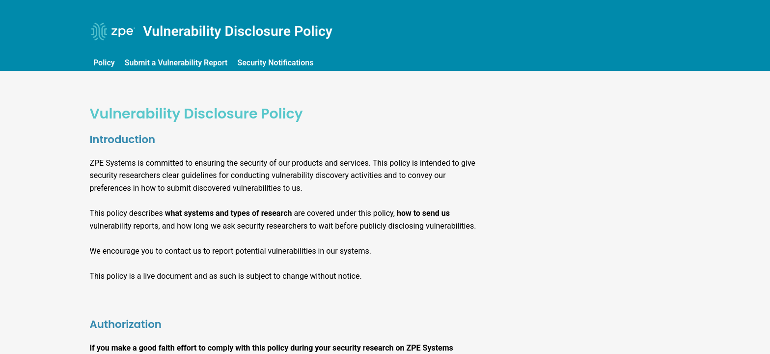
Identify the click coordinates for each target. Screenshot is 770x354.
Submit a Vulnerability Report (177, 62)
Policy (105, 62)
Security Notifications (277, 62)
